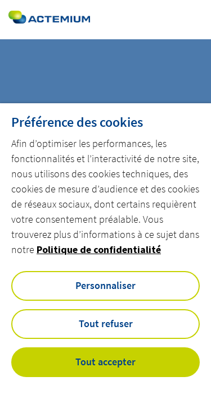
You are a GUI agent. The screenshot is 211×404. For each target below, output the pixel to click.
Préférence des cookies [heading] (77, 122)
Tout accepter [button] (105, 361)
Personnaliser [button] (105, 285)
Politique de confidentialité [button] (99, 249)
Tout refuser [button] (106, 323)
